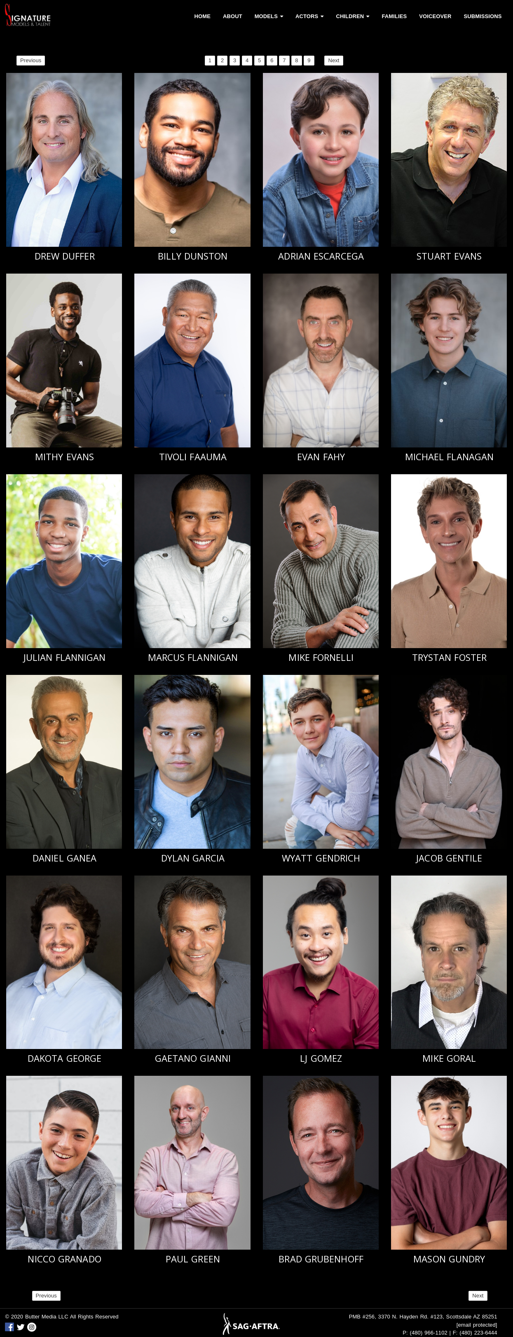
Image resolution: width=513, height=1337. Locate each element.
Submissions (482, 16)
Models (269, 16)
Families (394, 16)
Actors (309, 16)
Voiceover (435, 16)
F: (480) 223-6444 (475, 1333)
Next (333, 60)
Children (352, 16)
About (232, 16)
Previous (30, 60)
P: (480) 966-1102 (425, 1333)
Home (202, 16)
